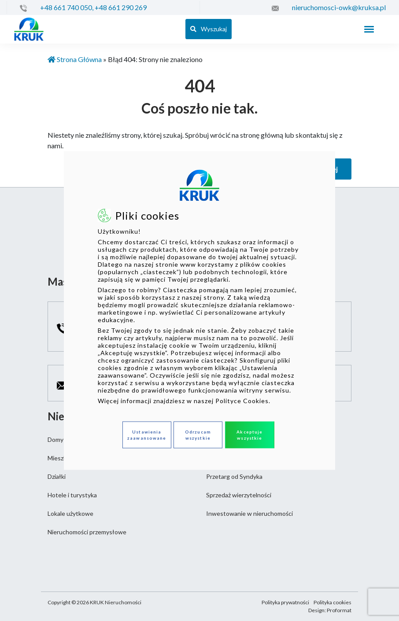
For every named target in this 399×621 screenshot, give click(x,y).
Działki (57, 476)
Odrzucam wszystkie (198, 435)
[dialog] (199, 310)
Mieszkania (63, 458)
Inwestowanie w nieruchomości (249, 513)
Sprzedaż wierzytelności (238, 495)
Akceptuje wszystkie (249, 435)
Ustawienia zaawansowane (146, 435)
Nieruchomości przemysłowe (87, 532)
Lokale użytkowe (70, 513)
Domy (55, 439)
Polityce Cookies (242, 400)
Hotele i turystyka (72, 495)
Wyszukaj (208, 29)
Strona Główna (75, 59)
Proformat (339, 610)
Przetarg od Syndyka (234, 476)
